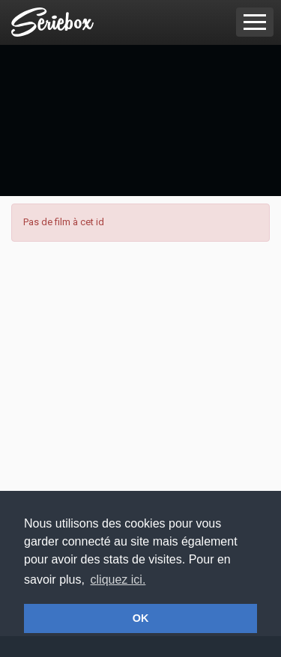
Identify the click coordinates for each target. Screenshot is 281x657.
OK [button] (141, 618)
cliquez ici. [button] (118, 579)
